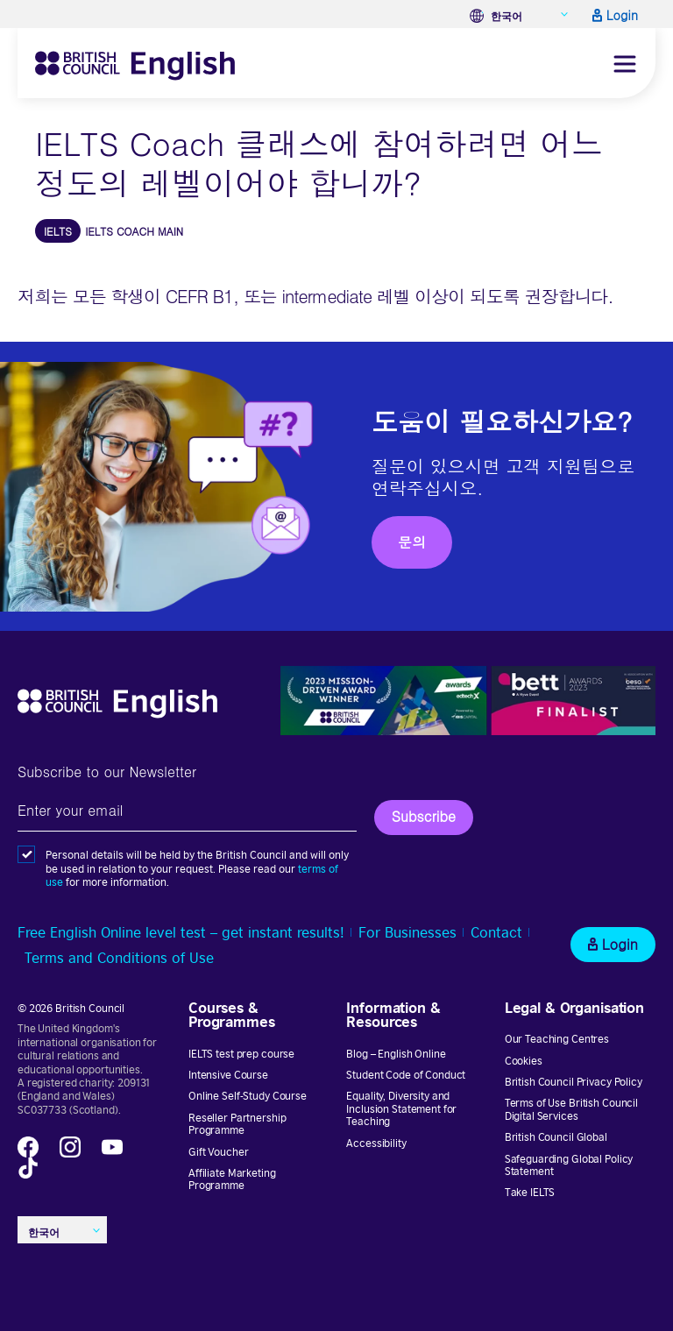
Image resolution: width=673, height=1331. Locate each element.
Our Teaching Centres (557, 1037)
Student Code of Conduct (405, 1073)
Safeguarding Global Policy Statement (569, 1164)
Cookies (523, 1059)
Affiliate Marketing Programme (232, 1178)
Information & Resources (393, 1013)
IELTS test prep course (241, 1052)
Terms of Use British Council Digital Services (571, 1108)
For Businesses (407, 931)
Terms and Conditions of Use (119, 956)
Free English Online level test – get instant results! (181, 931)
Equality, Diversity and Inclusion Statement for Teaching (401, 1107)
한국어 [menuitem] (507, 16)
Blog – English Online (395, 1052)
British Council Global (556, 1136)
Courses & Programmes (231, 1013)
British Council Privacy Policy (573, 1080)
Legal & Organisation (574, 1006)
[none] (519, 14)
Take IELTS (530, 1191)
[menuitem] (519, 14)
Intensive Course (228, 1073)
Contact (496, 931)
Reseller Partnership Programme (237, 1122)
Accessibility (376, 1142)
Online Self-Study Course (247, 1094)
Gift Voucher (218, 1150)
